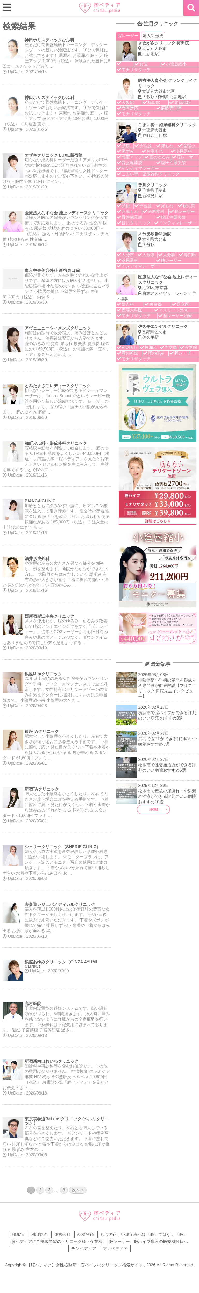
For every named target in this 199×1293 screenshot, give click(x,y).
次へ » (77, 1190)
